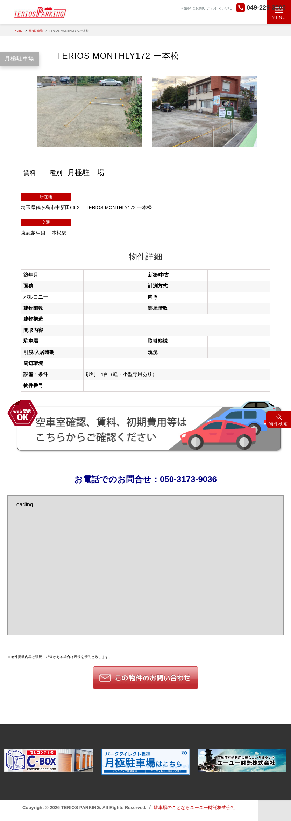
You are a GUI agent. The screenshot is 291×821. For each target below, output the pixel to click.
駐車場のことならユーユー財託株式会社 (194, 807)
